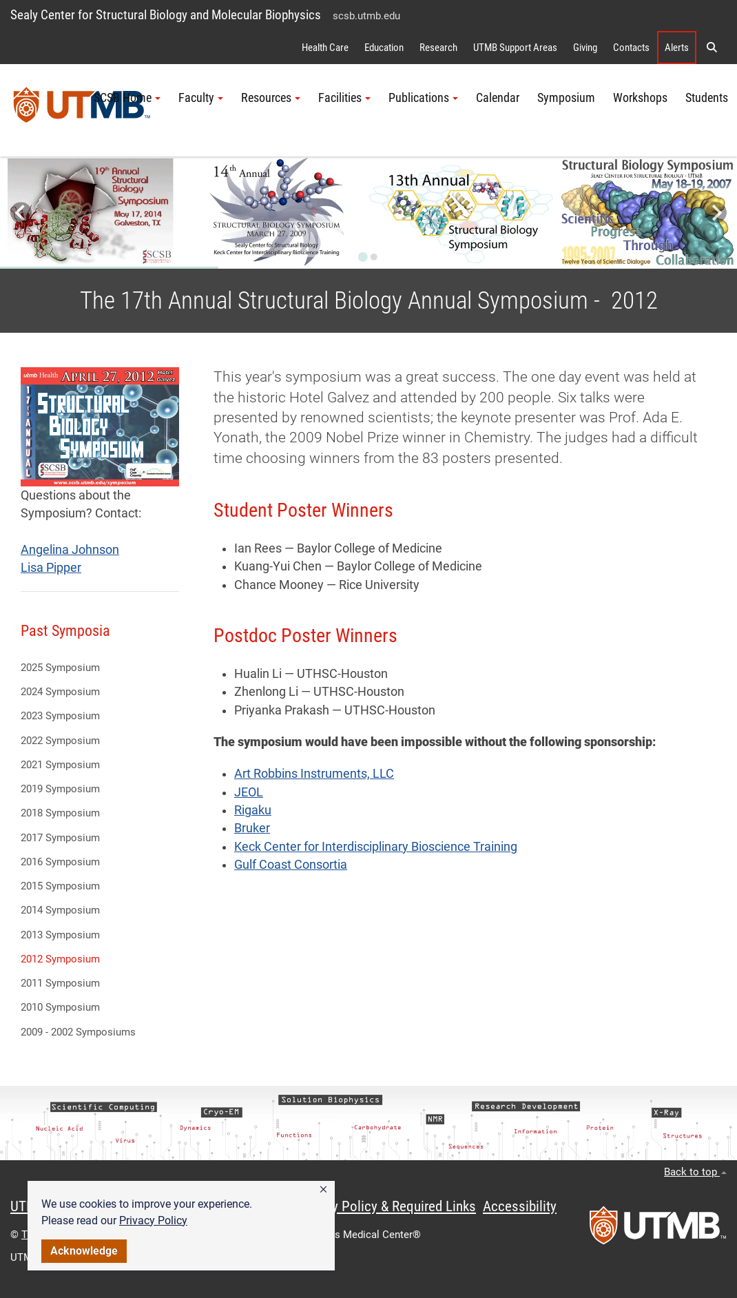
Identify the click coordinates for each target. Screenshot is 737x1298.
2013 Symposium (60, 935)
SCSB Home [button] (127, 97)
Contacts (631, 47)
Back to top (695, 1172)
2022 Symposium (60, 740)
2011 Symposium (60, 983)
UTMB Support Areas (515, 47)
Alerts (677, 47)
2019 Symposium (60, 789)
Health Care (325, 47)
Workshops (640, 97)
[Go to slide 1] (363, 257)
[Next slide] (716, 212)
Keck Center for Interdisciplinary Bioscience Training (375, 847)
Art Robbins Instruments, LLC (314, 774)
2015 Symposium (60, 886)
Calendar (497, 97)
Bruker (252, 828)
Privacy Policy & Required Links (386, 1206)
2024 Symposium (60, 692)
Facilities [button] (344, 97)
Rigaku (252, 810)
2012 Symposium (60, 959)
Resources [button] (270, 97)
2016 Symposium (60, 862)
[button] (323, 1190)
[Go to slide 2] (374, 257)
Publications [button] (423, 97)
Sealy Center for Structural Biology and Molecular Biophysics (165, 15)
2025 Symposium (60, 667)
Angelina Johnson (70, 550)
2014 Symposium (60, 910)
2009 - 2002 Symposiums (78, 1032)
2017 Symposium (60, 838)
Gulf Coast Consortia (290, 865)
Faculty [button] (200, 97)
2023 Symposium (60, 716)
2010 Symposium (60, 1007)
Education (384, 47)
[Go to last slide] (21, 212)
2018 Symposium (60, 813)
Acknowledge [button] (84, 1250)
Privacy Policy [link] (153, 1220)
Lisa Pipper (51, 568)
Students (706, 97)
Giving (585, 47)
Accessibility (520, 1206)
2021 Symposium (60, 765)
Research (438, 47)
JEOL (248, 792)
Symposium (566, 97)
